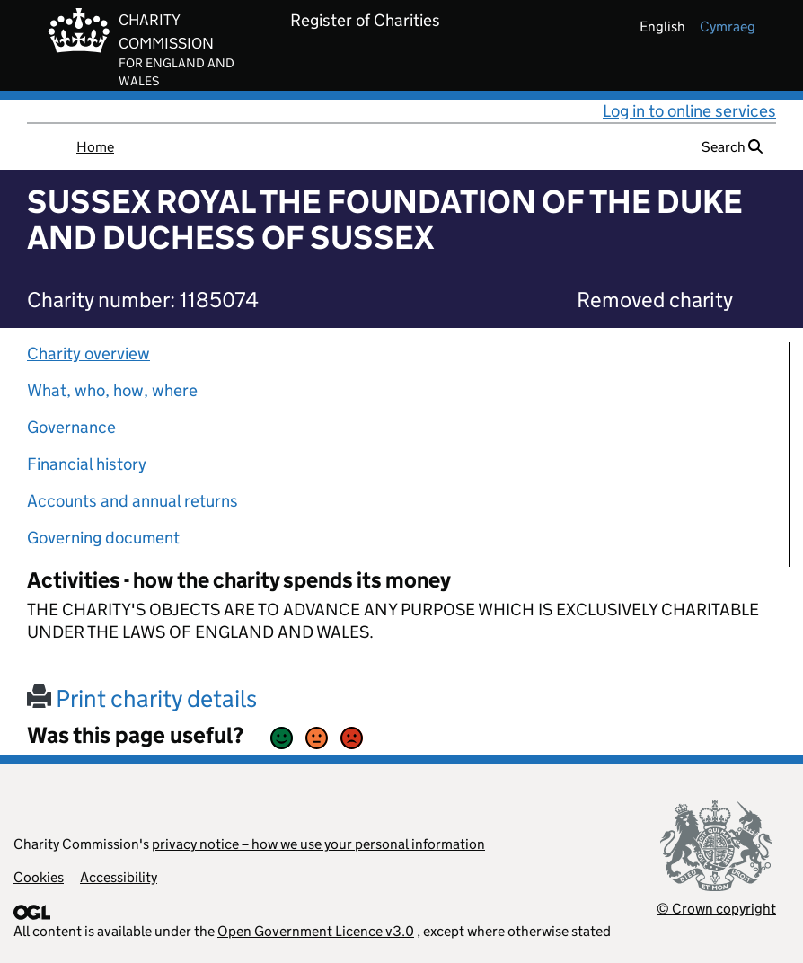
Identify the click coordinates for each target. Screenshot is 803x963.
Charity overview (88, 353)
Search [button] (732, 146)
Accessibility (118, 877)
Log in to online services (689, 111)
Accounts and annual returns (132, 500)
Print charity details (142, 698)
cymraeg (727, 26)
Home (95, 146)
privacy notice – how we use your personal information (318, 844)
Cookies (38, 877)
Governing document (103, 537)
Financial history (86, 464)
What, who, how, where (112, 390)
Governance (71, 427)
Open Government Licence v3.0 (315, 931)
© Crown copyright (716, 908)
